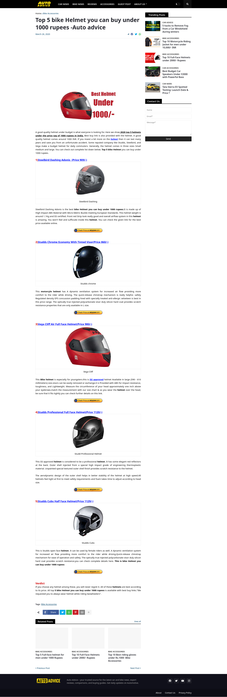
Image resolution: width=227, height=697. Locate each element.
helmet (114, 139)
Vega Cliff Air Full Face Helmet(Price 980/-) (65, 324)
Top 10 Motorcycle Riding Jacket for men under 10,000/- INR (176, 44)
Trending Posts (156, 15)
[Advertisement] (88, 62)
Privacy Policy (185, 692)
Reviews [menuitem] (92, 4)
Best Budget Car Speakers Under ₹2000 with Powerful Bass (175, 74)
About (159, 692)
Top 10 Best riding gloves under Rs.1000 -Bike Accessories (122, 657)
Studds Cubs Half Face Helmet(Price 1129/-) (65, 501)
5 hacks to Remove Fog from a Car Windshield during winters (175, 28)
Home (38, 13)
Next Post (134, 668)
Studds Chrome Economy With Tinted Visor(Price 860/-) (73, 242)
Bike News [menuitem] (78, 4)
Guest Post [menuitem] (124, 4)
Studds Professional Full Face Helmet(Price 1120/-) (70, 412)
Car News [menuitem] (63, 4)
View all (137, 621)
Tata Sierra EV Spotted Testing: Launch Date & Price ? (175, 89)
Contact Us (170, 692)
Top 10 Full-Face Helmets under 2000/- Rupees (86, 656)
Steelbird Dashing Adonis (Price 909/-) (62, 160)
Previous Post (43, 668)
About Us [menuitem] (139, 4)
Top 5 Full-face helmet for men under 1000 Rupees (49, 656)
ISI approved (96, 379)
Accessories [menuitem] (107, 4)
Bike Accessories (51, 13)
